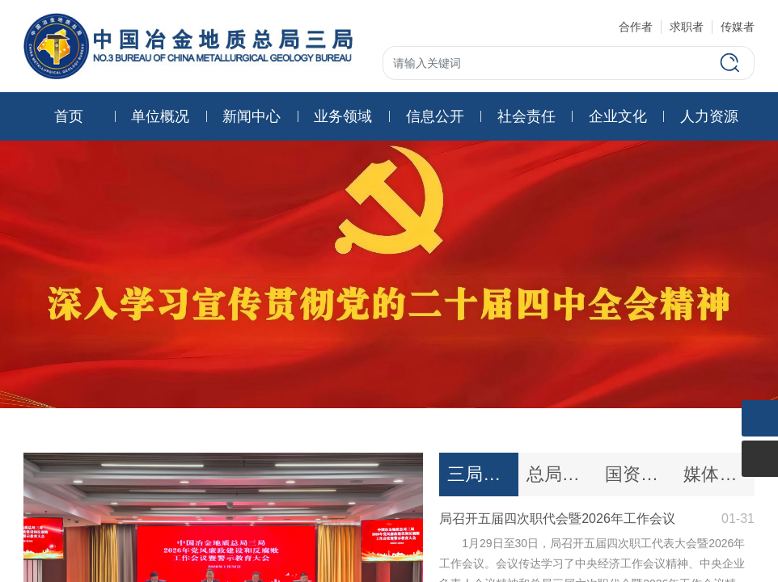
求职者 (687, 26)
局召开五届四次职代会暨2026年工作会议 (557, 518)
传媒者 (738, 26)
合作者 (636, 26)
